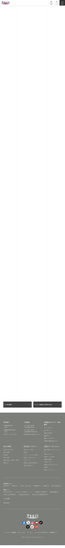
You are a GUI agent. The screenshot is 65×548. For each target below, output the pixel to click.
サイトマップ (10, 533)
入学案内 (27, 424)
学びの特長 (7, 448)
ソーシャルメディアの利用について (50, 533)
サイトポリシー (36, 533)
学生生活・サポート (30, 448)
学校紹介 (6, 424)
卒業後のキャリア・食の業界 (52, 425)
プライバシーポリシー (26, 533)
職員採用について (31, 535)
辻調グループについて (51, 448)
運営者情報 (17, 533)
